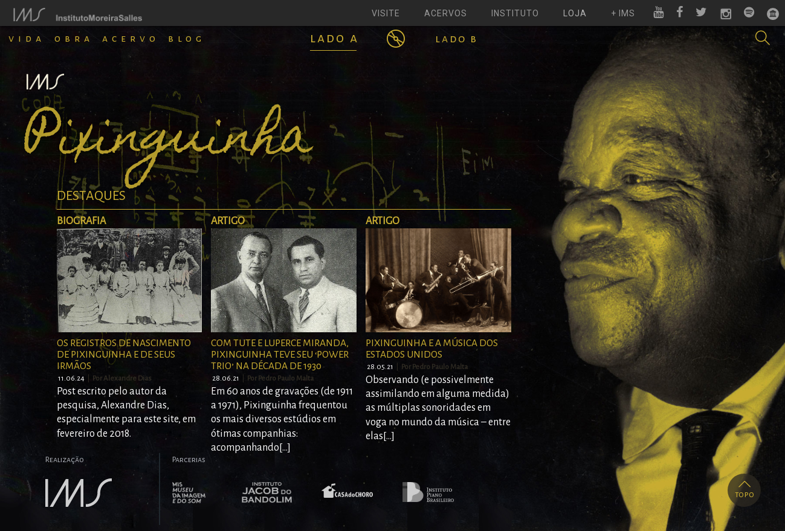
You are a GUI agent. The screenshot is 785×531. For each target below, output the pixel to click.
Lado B (456, 39)
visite (386, 13)
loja (575, 13)
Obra (74, 38)
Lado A (334, 38)
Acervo (131, 38)
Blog (186, 38)
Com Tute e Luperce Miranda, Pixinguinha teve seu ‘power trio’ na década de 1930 (280, 354)
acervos (445, 13)
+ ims (623, 13)
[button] (762, 38)
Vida (26, 38)
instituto (515, 13)
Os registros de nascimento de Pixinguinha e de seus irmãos (124, 354)
